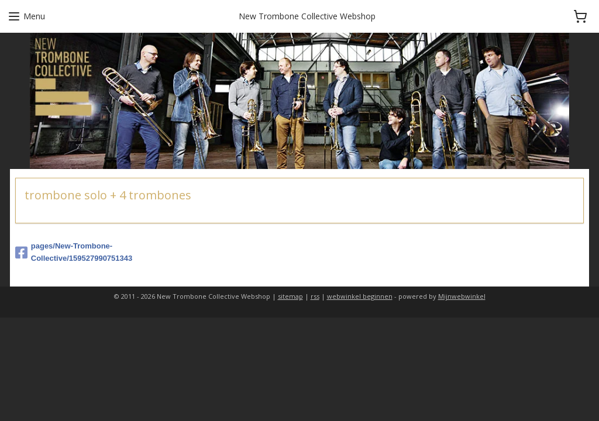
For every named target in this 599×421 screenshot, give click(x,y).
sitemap (290, 296)
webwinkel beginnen (360, 296)
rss (315, 296)
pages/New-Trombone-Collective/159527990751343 (73, 252)
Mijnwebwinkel (462, 296)
